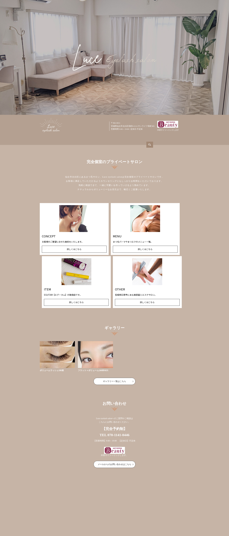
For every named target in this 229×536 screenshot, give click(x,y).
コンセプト (75, 517)
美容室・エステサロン (116, 517)
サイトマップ (151, 517)
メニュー (87, 517)
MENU (115, 139)
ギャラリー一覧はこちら (114, 331)
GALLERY (133, 139)
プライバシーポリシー (171, 517)
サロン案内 (62, 517)
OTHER (165, 139)
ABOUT (79, 139)
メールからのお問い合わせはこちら (114, 414)
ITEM (149, 139)
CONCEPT (97, 139)
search (184, 125)
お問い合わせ (136, 517)
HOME (63, 139)
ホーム (50, 517)
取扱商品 (99, 517)
